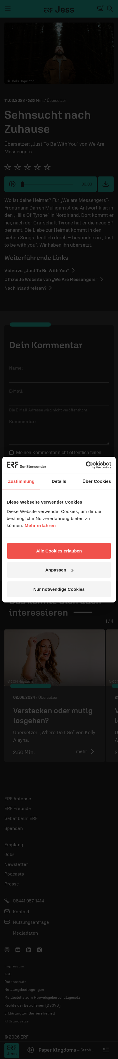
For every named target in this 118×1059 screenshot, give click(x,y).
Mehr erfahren (40, 525)
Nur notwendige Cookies (59, 588)
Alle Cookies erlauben (59, 550)
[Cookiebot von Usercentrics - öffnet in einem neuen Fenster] (85, 465)
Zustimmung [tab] (21, 481)
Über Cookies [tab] (96, 481)
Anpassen (59, 569)
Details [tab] (59, 481)
